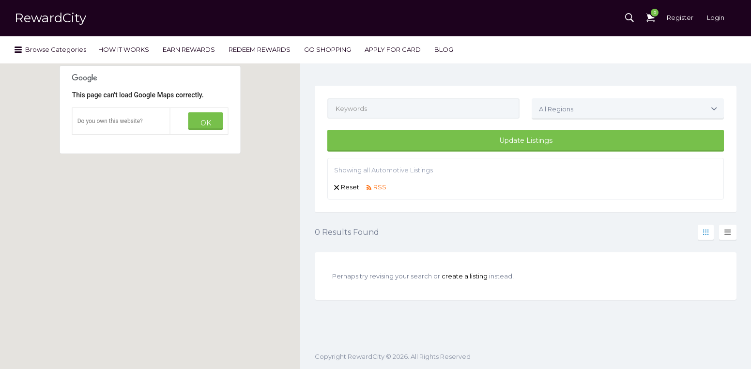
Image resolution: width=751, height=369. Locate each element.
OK (205, 123)
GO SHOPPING (327, 49)
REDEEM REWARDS (260, 49)
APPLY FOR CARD (393, 49)
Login (715, 17)
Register (680, 17)
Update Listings (525, 140)
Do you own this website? (110, 121)
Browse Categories (55, 49)
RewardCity (50, 18)
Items (652, 12)
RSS (379, 187)
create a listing (465, 276)
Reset (350, 187)
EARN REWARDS (189, 49)
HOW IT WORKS (123, 49)
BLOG (443, 49)
